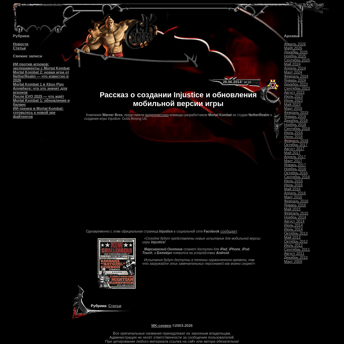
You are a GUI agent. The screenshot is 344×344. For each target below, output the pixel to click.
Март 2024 (293, 72)
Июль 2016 (293, 181)
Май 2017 (292, 153)
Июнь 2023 (293, 100)
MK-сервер (161, 326)
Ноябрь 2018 (295, 124)
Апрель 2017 (295, 157)
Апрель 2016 (295, 193)
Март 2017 (293, 161)
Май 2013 (292, 237)
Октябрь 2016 (296, 173)
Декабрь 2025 (296, 52)
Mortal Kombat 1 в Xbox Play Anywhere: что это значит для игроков (40, 88)
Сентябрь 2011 (297, 249)
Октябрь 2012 (296, 241)
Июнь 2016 (293, 185)
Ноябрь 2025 (295, 56)
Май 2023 (292, 104)
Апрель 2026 (295, 44)
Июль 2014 (293, 225)
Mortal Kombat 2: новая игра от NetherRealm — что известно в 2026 (41, 76)
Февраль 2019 (296, 112)
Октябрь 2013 (296, 233)
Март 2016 (293, 197)
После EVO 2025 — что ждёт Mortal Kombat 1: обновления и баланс (41, 100)
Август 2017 (294, 149)
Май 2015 (292, 209)
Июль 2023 (293, 96)
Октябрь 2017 (296, 145)
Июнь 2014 (293, 229)
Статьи (19, 48)
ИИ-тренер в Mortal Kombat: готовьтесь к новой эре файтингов (38, 112)
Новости (21, 44)
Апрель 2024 (295, 68)
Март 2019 (293, 108)
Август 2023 (294, 92)
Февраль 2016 (296, 201)
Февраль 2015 (296, 213)
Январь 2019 (295, 116)
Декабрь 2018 (296, 120)
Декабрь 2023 (296, 84)
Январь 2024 (295, 80)
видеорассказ (157, 115)
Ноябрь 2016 (295, 169)
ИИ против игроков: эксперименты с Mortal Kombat (41, 66)
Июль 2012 (293, 245)
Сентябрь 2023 (297, 88)
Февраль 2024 (296, 76)
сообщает (228, 231)
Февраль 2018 (296, 141)
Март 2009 (293, 261)
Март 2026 (293, 48)
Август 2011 (294, 253)
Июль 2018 (293, 133)
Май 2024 (292, 64)
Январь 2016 (295, 205)
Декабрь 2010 (296, 257)
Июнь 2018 (293, 137)
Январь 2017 (295, 165)
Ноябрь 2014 (295, 217)
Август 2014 (294, 221)
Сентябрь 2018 (297, 129)
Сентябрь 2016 (297, 177)
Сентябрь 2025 (297, 60)
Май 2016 (292, 189)
